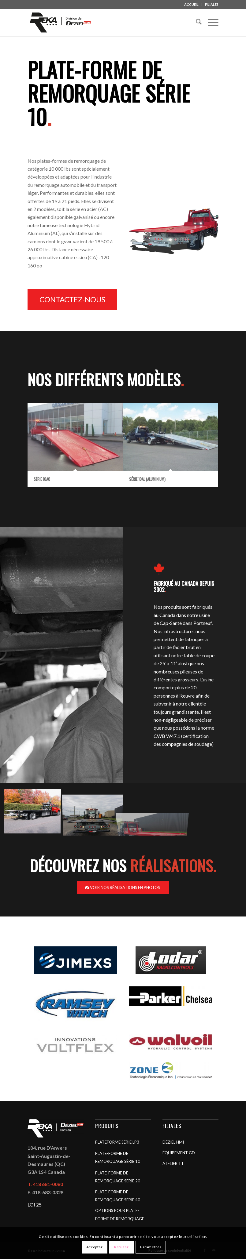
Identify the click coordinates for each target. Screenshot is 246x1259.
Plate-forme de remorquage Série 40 (117, 1195)
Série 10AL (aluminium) (147, 479)
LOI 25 (35, 1204)
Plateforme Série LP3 (117, 1142)
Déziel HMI (173, 1142)
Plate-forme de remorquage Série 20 (117, 1176)
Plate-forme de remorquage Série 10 (117, 1157)
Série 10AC (42, 479)
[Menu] (210, 22)
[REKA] (61, 22)
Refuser (121, 1247)
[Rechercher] (196, 22)
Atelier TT (173, 1163)
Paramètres (151, 1247)
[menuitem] (191, 4)
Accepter (94, 1247)
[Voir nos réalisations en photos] (123, 887)
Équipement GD (178, 1152)
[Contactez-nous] (72, 299)
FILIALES (211, 4)
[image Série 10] (95, 811)
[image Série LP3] (35, 811)
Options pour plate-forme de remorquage (119, 1214)
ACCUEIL (191, 4)
